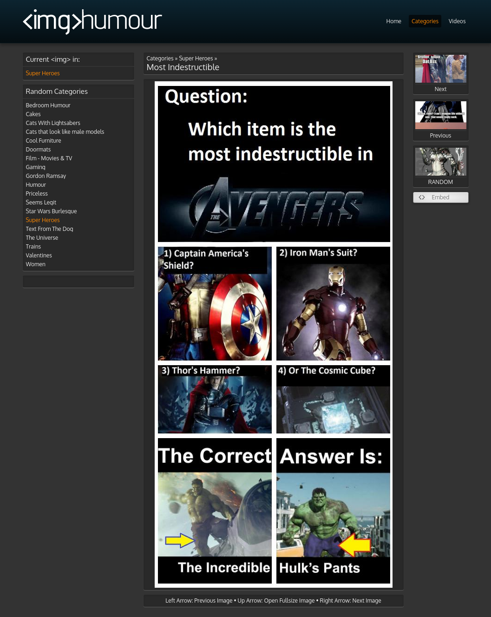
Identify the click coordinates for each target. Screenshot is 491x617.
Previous (440, 120)
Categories (425, 21)
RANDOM (440, 166)
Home (393, 21)
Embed (441, 197)
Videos (457, 21)
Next (440, 73)
